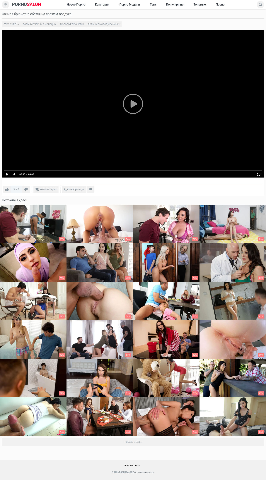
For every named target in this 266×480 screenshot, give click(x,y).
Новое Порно (76, 4)
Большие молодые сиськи (104, 24)
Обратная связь (132, 466)
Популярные (175, 4)
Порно (220, 4)
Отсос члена (11, 24)
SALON (26, 4)
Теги (153, 4)
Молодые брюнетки (72, 24)
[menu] (5, 4)
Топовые (199, 4)
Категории (102, 4)
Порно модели (129, 4)
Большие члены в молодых (39, 24)
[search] (260, 4)
